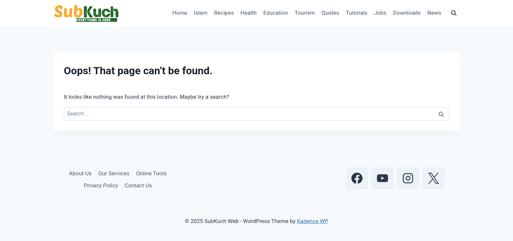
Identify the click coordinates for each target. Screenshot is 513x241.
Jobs (380, 12)
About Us (80, 173)
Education (275, 12)
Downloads (406, 12)
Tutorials (356, 12)
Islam (201, 12)
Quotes (330, 12)
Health (248, 12)
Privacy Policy (101, 185)
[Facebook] (357, 178)
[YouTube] (382, 178)
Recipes (224, 12)
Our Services (113, 173)
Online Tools (151, 173)
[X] (433, 178)
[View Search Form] (454, 13)
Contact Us (138, 185)
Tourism (304, 12)
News (434, 12)
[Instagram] (408, 178)
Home (179, 12)
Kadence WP (312, 221)
